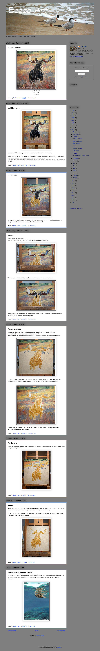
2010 (73, 197)
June (74, 166)
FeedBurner (85, 77)
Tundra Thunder (14, 48)
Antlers (10, 236)
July (74, 163)
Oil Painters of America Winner (20, 572)
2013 (73, 190)
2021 (73, 122)
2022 (73, 120)
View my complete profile (76, 56)
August (75, 161)
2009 (73, 200)
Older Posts (61, 631)
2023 (73, 117)
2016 (73, 183)
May (74, 168)
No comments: (32, 98)
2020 (73, 125)
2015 (73, 185)
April (74, 170)
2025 (73, 113)
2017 (73, 180)
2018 (73, 130)
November (76, 134)
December (76, 132)
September (76, 158)
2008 (73, 202)
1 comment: (31, 562)
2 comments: (32, 165)
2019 (73, 127)
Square (10, 505)
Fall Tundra (12, 443)
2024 (73, 115)
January (75, 177)
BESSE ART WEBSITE (76, 208)
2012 (73, 193)
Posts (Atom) (40, 635)
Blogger (59, 647)
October (75, 136)
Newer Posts (12, 631)
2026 (73, 110)
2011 (73, 195)
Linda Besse (83, 46)
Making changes (14, 329)
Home (37, 631)
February (75, 175)
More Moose (13, 175)
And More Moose (14, 108)
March (75, 173)
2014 (73, 188)
